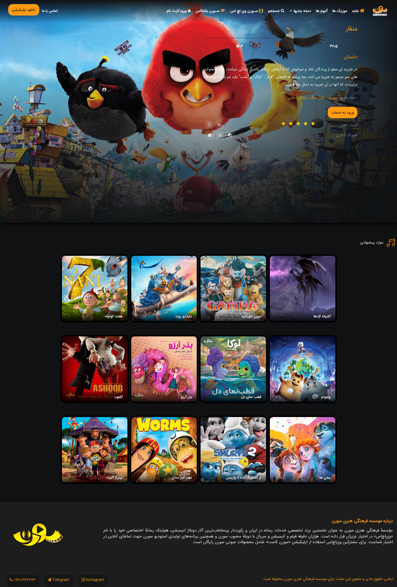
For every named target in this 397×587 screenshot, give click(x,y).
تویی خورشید (251, 316)
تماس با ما (50, 11)
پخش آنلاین (297, 98)
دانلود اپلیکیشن (24, 10)
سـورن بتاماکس (210, 11)
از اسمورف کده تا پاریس (243, 477)
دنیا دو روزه (183, 316)
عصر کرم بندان (181, 477)
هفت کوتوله (114, 316)
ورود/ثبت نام (178, 11)
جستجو (276, 11)
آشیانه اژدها (322, 316)
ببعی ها (324, 477)
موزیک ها (339, 11)
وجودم (325, 397)
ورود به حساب (342, 112)
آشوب (118, 397)
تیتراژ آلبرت (114, 477)
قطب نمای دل (251, 397)
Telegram (59, 580)
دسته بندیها (300, 11)
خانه (358, 11)
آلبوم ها (321, 11)
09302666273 (22, 580)
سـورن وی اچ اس (246, 11)
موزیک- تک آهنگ (323, 98)
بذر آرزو (186, 397)
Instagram (93, 580)
